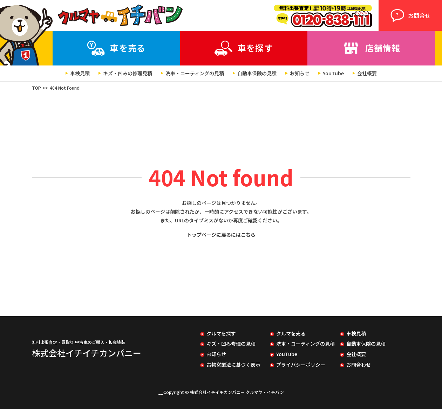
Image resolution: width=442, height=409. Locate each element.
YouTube (333, 73)
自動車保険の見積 (257, 73)
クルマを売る (291, 333)
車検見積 (80, 73)
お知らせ (300, 73)
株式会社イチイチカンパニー (86, 353)
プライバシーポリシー (300, 364)
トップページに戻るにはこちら (221, 234)
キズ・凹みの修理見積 (127, 73)
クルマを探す (221, 333)
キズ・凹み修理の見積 (231, 343)
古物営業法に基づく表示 (233, 364)
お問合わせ (358, 364)
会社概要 (367, 73)
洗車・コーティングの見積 (194, 73)
